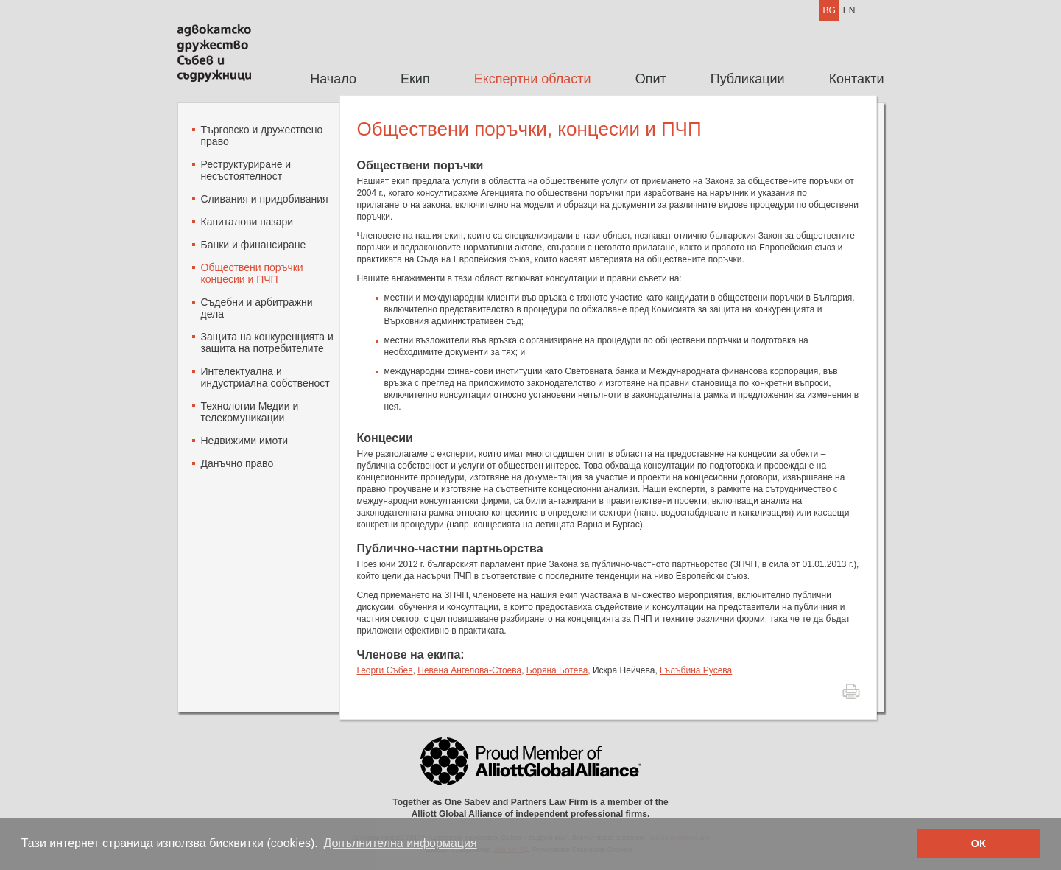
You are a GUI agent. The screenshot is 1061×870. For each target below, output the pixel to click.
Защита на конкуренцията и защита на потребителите (267, 342)
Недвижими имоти (245, 440)
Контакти (856, 78)
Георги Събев (385, 670)
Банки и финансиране (253, 244)
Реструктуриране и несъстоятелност (246, 170)
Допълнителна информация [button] (399, 843)
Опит (650, 78)
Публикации (748, 78)
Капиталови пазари (247, 222)
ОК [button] (978, 843)
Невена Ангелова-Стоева (469, 670)
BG (828, 10)
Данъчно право (237, 463)
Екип (415, 78)
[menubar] (586, 79)
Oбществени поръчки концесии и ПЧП (252, 273)
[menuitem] (333, 79)
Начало (333, 78)
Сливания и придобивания (264, 199)
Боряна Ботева (557, 670)
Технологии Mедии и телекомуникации (250, 412)
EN (849, 10)
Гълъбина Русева (696, 670)
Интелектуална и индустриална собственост (265, 377)
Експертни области (532, 78)
